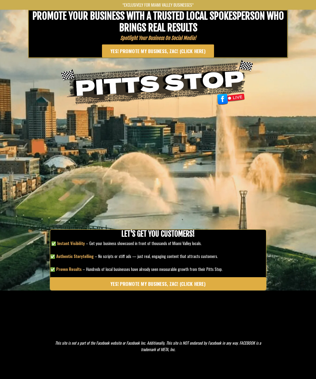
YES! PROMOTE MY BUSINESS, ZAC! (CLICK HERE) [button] (158, 51)
